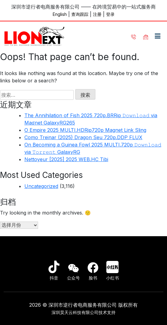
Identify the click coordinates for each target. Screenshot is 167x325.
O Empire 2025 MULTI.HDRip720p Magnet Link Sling (85, 130)
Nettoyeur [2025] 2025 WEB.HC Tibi (66, 159)
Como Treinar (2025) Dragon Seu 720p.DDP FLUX (83, 137)
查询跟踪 (79, 14)
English (60, 14)
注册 (97, 14)
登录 (110, 14)
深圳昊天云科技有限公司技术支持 (83, 312)
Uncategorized (41, 186)
